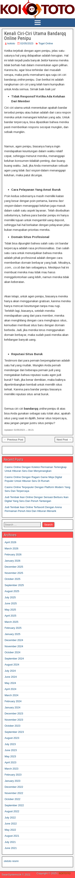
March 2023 (11, 768)
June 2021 (11, 848)
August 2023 (12, 737)
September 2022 (14, 805)
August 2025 (12, 591)
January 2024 (12, 707)
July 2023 (10, 744)
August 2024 (12, 664)
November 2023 (14, 719)
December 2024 (14, 640)
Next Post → (64, 439)
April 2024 (10, 689)
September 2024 (14, 658)
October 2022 (12, 799)
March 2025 (11, 621)
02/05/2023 (26, 43)
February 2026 (13, 554)
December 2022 (14, 786)
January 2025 (12, 634)
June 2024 (11, 676)
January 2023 (12, 780)
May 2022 (10, 829)
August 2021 (12, 835)
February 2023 (13, 774)
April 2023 (10, 762)
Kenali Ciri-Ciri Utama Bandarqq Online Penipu (35, 36)
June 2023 (11, 750)
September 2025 (14, 585)
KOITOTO (64, 873)
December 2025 (14, 566)
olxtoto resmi (11, 861)
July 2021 (10, 842)
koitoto (11, 43)
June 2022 (11, 823)
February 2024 (13, 701)
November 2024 (14, 646)
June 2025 (11, 603)
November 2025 (14, 572)
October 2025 (12, 578)
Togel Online (45, 43)
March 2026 (11, 548)
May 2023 (10, 756)
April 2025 (10, 615)
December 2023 (14, 713)
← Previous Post (13, 439)
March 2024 (11, 695)
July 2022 (10, 817)
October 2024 (12, 652)
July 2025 (10, 597)
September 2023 (14, 731)
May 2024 (10, 683)
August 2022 (12, 811)
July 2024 (10, 670)
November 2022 (14, 793)
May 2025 (10, 609)
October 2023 (12, 725)
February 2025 (13, 627)
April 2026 (10, 542)
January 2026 (12, 560)
